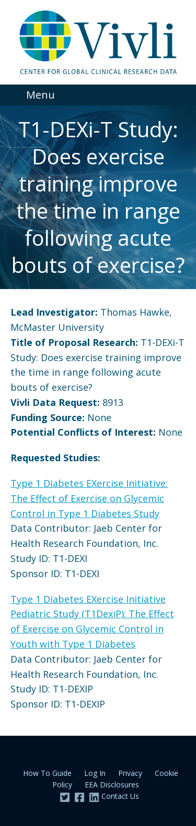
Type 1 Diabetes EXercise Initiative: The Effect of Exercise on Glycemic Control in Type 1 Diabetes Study (89, 498)
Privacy (130, 773)
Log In (95, 773)
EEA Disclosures (112, 784)
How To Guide (47, 773)
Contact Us (120, 796)
